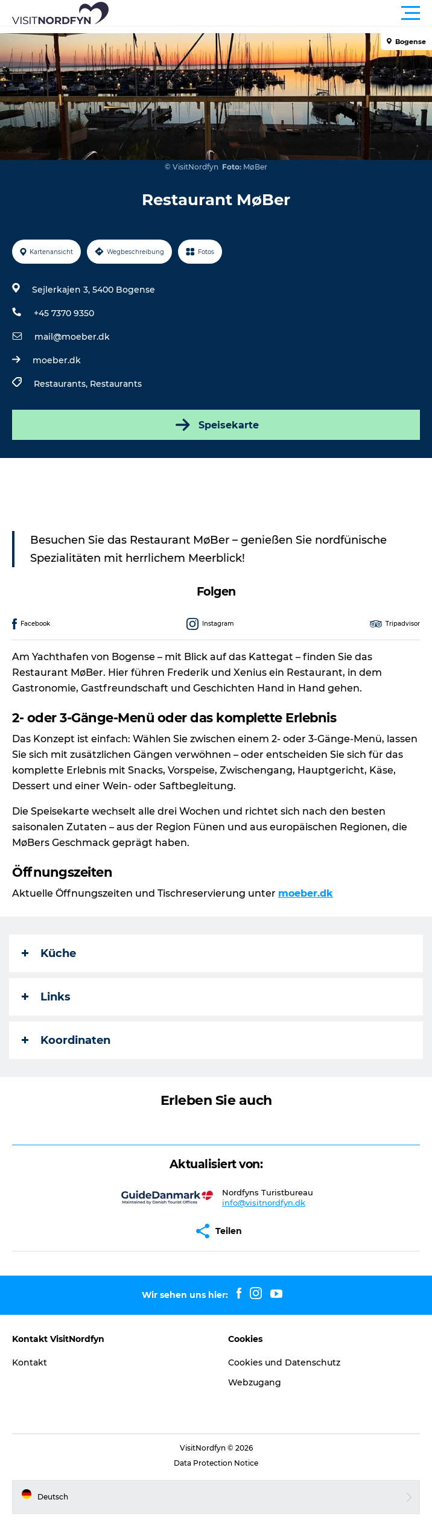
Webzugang (254, 1382)
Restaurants (116, 383)
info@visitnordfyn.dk (263, 1202)
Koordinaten (66, 1040)
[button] (270, 13)
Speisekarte (216, 425)
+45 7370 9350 (64, 313)
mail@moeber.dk (72, 336)
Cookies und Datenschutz (284, 1362)
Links (46, 996)
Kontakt (29, 1362)
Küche (49, 953)
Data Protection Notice (216, 1462)
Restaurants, (62, 383)
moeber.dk (57, 360)
